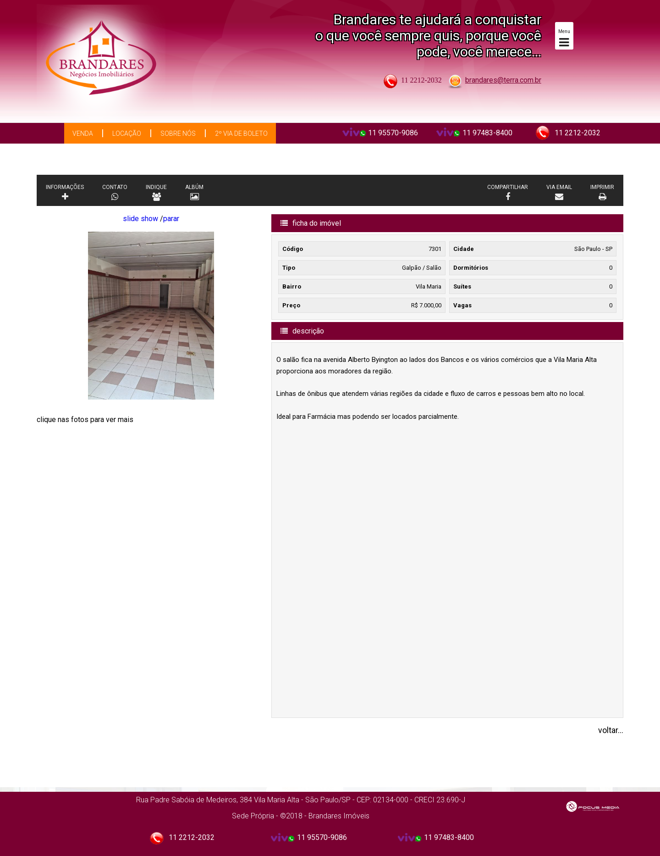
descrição (302, 331)
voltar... (610, 730)
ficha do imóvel (310, 223)
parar (171, 218)
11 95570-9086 (393, 132)
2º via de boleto (241, 133)
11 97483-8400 (487, 132)
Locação (126, 133)
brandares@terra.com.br (503, 80)
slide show (140, 218)
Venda (82, 133)
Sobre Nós (178, 133)
